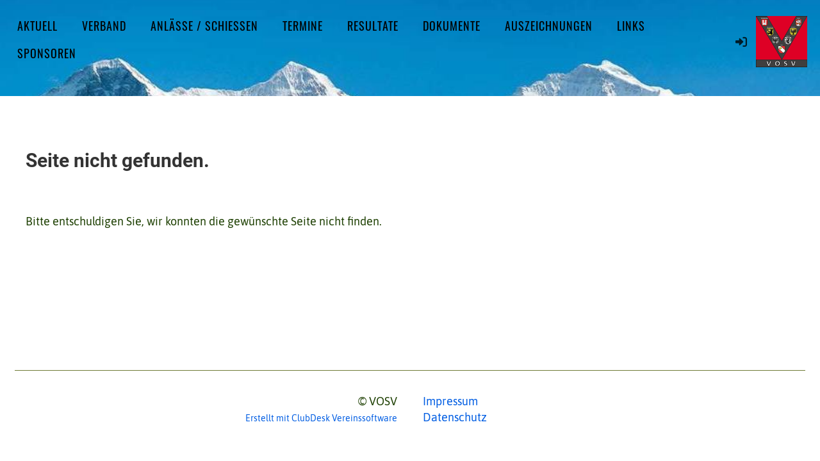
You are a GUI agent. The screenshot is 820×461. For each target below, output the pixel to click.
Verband (104, 25)
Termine (303, 25)
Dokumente (451, 25)
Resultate (372, 25)
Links (631, 25)
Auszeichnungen (549, 25)
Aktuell (37, 25)
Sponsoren (46, 53)
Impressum (450, 401)
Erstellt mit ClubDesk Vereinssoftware (321, 418)
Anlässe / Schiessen (204, 25)
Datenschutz (455, 417)
